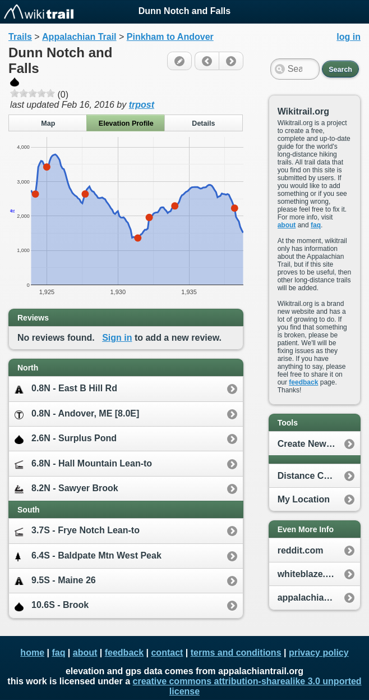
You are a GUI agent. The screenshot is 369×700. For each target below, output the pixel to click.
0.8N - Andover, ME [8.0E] (77, 414)
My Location (304, 499)
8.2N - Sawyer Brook (66, 488)
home (32, 652)
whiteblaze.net (308, 574)
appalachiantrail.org (319, 597)
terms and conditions (236, 652)
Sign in (117, 337)
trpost (141, 104)
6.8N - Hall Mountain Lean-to (83, 464)
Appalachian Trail (79, 37)
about (287, 225)
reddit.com (301, 550)
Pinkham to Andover (170, 37)
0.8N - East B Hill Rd (66, 388)
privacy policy (319, 652)
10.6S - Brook (52, 605)
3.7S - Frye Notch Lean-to (77, 530)
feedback (303, 382)
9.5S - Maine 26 (55, 580)
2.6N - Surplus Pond (66, 438)
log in (348, 37)
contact (167, 652)
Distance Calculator (319, 476)
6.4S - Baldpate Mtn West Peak (88, 556)
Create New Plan (313, 444)
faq (316, 225)
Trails (20, 37)
